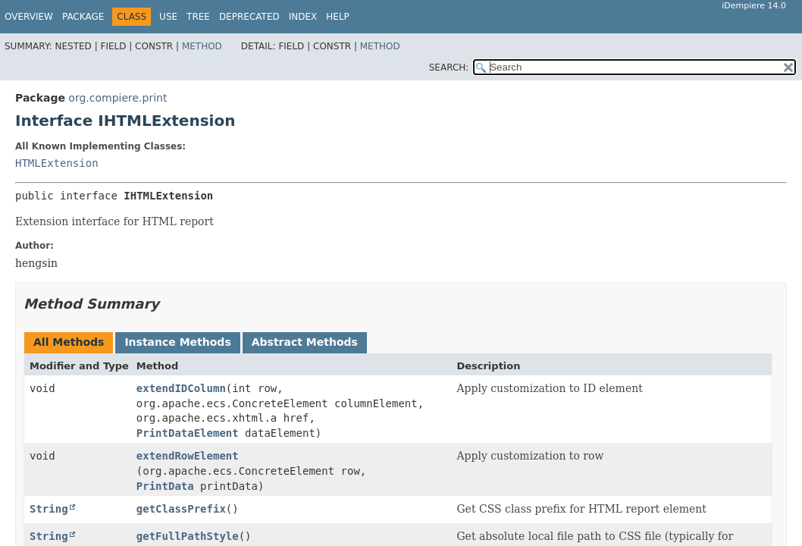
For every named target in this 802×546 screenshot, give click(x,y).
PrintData (165, 486)
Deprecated (249, 16)
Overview (29, 16)
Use (168, 16)
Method (202, 46)
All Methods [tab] (68, 342)
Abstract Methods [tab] (305, 342)
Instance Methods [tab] (177, 342)
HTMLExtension (57, 163)
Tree (198, 16)
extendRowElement (187, 456)
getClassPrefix (181, 509)
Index (303, 16)
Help (337, 16)
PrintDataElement (187, 433)
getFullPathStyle (187, 536)
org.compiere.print (117, 98)
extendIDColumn (181, 388)
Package (83, 16)
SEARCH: (449, 67)
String (49, 509)
